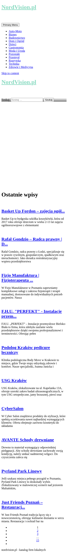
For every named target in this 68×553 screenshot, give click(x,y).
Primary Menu (10, 25)
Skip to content (10, 73)
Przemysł (14, 57)
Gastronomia (16, 47)
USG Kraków (14, 380)
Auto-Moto (15, 31)
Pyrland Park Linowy (21, 471)
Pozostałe (14, 54)
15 (37, 540)
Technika (14, 63)
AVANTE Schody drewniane (27, 439)
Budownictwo (17, 37)
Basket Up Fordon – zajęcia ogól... (33, 211)
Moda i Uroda (17, 50)
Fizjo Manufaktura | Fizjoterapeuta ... (20, 277)
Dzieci (12, 44)
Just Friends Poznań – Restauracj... (22, 504)
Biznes (13, 34)
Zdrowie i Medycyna (21, 67)
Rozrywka (15, 60)
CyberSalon (12, 408)
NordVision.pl (18, 7)
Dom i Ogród (16, 41)
